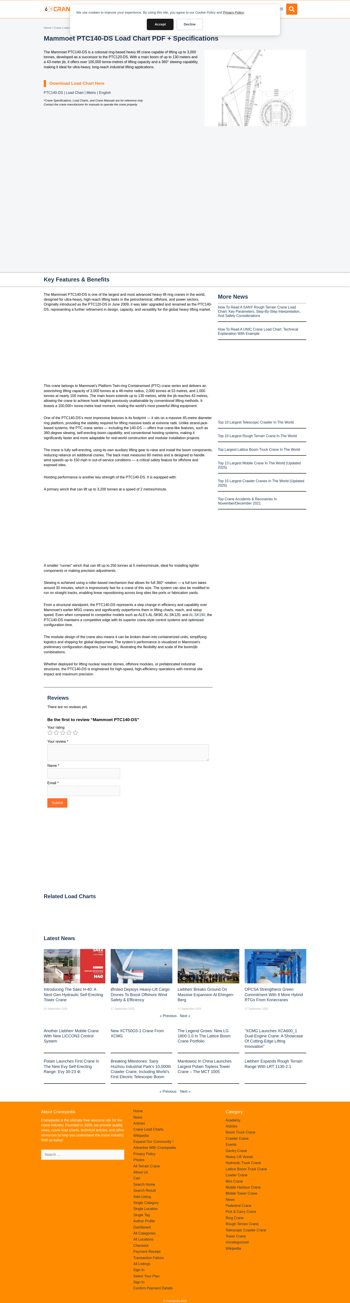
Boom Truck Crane (240, 1132)
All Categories (144, 1233)
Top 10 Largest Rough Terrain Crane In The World (257, 436)
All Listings (141, 1264)
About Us (140, 1172)
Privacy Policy (233, 12)
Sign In (138, 1270)
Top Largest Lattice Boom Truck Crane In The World (259, 449)
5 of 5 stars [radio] (75, 732)
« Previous (168, 1016)
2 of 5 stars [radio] (56, 732)
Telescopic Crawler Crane (246, 1230)
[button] (291, 9)
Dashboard (142, 1227)
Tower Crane (236, 1236)
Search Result (144, 1190)
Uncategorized (237, 1242)
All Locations (143, 1239)
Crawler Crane (237, 1138)
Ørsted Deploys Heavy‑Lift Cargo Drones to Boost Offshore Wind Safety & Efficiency (140, 994)
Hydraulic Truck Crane (243, 1163)
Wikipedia (141, 1136)
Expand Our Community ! (153, 1142)
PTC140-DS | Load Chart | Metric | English (77, 93)
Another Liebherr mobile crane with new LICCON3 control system (71, 1036)
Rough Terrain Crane (242, 1224)
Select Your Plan (146, 1276)
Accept (160, 24)
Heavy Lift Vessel (239, 1157)
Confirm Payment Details (153, 1288)
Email (53, 783)
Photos (138, 1160)
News (137, 1117)
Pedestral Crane (239, 1206)
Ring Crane (235, 1218)
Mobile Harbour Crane (243, 1187)
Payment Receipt (146, 1251)
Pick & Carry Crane (241, 1212)
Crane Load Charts (66, 27)
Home (47, 27)
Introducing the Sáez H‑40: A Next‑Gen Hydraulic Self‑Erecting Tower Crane (73, 994)
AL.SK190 (197, 615)
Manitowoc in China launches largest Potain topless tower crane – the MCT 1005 (204, 1066)
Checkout (140, 1245)
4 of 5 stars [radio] (69, 732)
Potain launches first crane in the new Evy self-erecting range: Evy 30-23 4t (71, 1066)
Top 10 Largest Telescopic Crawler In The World (256, 422)
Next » (185, 1016)
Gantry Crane (236, 1151)
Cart (136, 1178)
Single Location (145, 1209)
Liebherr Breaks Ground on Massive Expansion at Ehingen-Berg (206, 994)
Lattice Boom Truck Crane (246, 1169)
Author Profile (144, 1221)
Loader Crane (237, 1175)
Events (231, 1144)
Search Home (144, 1184)
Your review (57, 741)
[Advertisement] (255, 163)
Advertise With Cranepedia (154, 1148)
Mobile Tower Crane (241, 1193)
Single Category (146, 1203)
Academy (233, 1120)
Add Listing (142, 1197)
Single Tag (141, 1215)
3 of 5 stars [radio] (62, 732)
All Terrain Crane (146, 1166)
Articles (139, 1123)
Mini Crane (234, 1181)
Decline (190, 24)
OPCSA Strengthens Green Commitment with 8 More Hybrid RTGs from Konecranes (274, 994)
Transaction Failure (148, 1258)
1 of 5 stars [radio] (50, 732)
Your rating (56, 727)
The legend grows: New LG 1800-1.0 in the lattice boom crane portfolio (204, 1036)
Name (53, 765)
